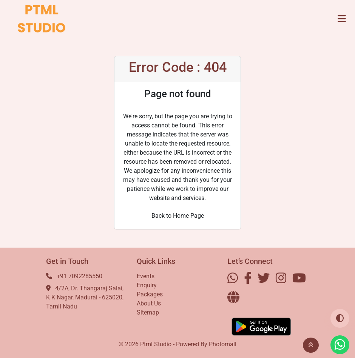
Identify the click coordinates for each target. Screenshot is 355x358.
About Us (149, 303)
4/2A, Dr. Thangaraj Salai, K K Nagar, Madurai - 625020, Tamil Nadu (84, 297)
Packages (150, 294)
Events (145, 276)
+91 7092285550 (79, 276)
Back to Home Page (177, 215)
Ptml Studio (155, 344)
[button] (311, 345)
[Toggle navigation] (341, 19)
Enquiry (147, 285)
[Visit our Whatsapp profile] (339, 344)
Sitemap (148, 312)
